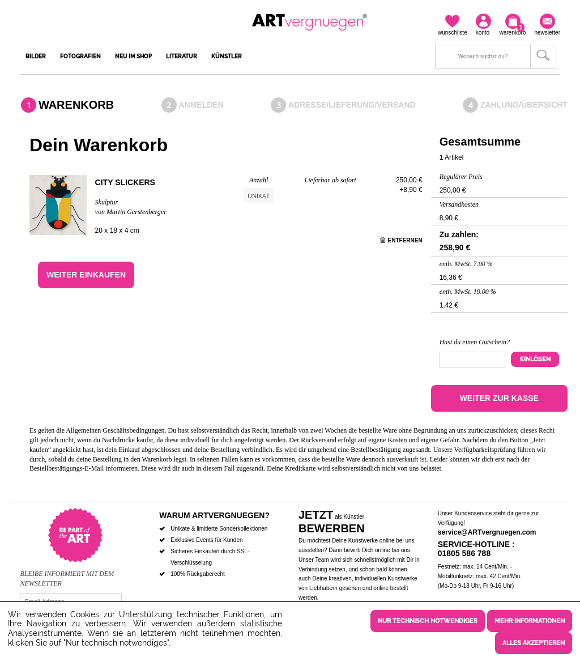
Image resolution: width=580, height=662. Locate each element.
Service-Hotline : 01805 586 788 (476, 549)
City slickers (125, 182)
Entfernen (401, 240)
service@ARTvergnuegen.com (487, 532)
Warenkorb (76, 105)
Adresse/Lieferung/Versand (352, 104)
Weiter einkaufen (86, 274)
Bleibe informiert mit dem (67, 574)
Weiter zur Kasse (499, 398)
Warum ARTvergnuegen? (214, 515)
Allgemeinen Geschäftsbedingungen (115, 430)
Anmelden (200, 104)
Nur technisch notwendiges (427, 621)
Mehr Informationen (529, 621)
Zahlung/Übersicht (524, 104)
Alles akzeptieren (533, 643)
